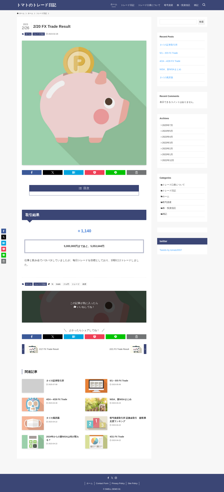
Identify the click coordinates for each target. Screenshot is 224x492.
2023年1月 (168, 158)
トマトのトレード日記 (36, 5)
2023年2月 (168, 152)
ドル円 (66, 284)
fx (52, 284)
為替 (84, 284)
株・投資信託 (170, 216)
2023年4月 (168, 138)
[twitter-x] (112, 477)
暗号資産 (168, 210)
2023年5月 (168, 132)
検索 (201, 21)
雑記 (166, 223)
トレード (76, 284)
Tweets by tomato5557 (171, 260)
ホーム (28, 34)
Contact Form (102, 483)
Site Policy (132, 483)
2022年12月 (169, 165)
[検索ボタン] (203, 5)
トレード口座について (175, 190)
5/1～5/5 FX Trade (169, 53)
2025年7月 (168, 125)
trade (58, 284)
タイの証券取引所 (168, 44)
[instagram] (115, 477)
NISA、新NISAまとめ (170, 69)
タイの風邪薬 (166, 77)
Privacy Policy (118, 483)
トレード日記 (38, 34)
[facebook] (108, 477)
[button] (32, 172)
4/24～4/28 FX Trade (170, 61)
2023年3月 (168, 145)
